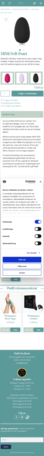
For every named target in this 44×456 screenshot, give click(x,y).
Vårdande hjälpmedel (20, 9)
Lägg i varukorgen (27, 93)
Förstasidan (5, 9)
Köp (15, 279)
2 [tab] (23, 50)
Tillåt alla (22, 260)
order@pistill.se (22, 363)
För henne (35, 9)
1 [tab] (20, 50)
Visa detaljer (32, 253)
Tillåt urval (22, 266)
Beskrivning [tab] (22, 114)
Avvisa (22, 273)
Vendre (32, 452)
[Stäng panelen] (40, 182)
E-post (3, 435)
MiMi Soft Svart (6, 13)
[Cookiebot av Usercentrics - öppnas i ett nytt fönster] (26, 181)
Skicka (5, 447)
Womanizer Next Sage (10, 317)
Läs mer (6, 279)
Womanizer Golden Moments (34, 319)
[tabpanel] (22, 31)
